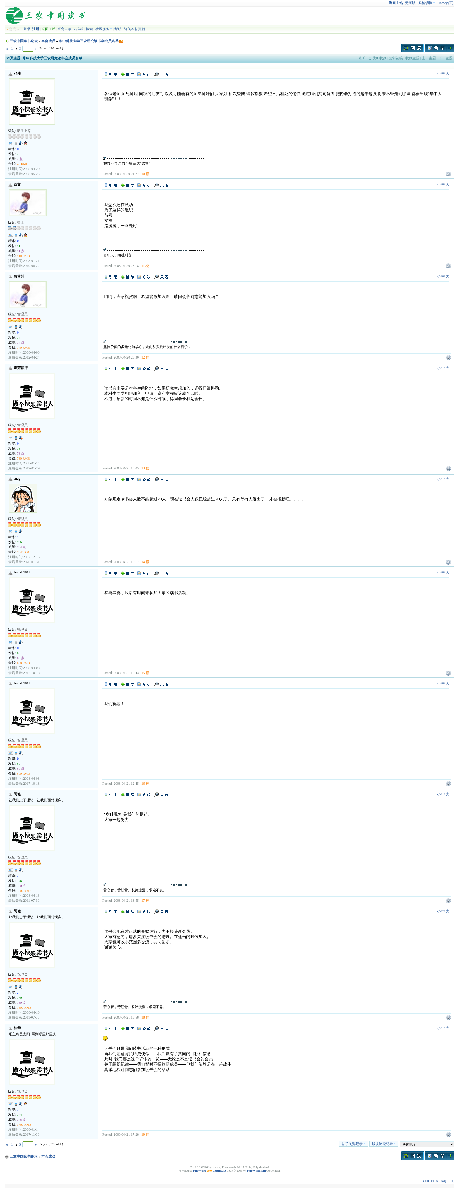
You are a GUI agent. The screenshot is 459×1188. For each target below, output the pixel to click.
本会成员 (48, 41)
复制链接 (396, 58)
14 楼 (145, 562)
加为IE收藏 (377, 58)
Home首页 (445, 3)
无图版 (410, 3)
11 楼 (145, 266)
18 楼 (145, 1017)
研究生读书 (66, 29)
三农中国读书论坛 (24, 41)
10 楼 (145, 174)
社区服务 (103, 29)
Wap (443, 1181)
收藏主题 (412, 58)
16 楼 (145, 783)
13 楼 (145, 468)
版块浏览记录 (384, 1144)
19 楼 (145, 1134)
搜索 (89, 29)
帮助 (117, 29)
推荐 (79, 29)
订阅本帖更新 (134, 29)
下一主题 (446, 58)
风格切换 (426, 3)
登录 (26, 29)
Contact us (430, 1181)
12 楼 (145, 357)
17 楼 (145, 901)
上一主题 (429, 58)
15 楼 (145, 673)
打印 (362, 58)
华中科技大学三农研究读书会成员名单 (89, 41)
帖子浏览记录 (353, 1144)
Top (452, 1181)
